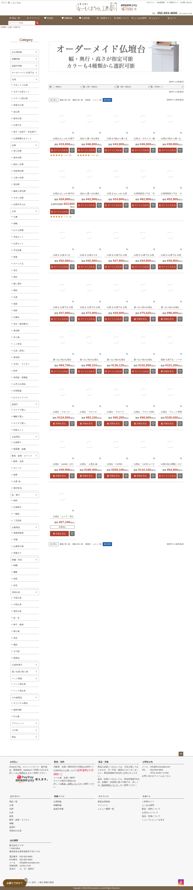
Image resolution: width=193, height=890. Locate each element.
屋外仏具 (17, 611)
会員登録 (161, 2)
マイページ (33, 18)
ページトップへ (181, 754)
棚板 (15, 572)
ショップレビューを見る (153, 820)
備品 (15, 644)
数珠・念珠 (18, 461)
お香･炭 (17, 481)
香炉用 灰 (17, 488)
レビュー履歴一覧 (106, 809)
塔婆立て (17, 553)
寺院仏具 (16, 592)
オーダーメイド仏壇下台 (23, 72)
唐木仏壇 (17, 118)
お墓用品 (16, 527)
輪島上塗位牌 (19, 191)
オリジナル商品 (20, 703)
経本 (15, 370)
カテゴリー (15, 796)
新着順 (87, 100)
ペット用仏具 (19, 691)
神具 (15, 579)
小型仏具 (17, 604)
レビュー (154, 18)
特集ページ (59, 796)
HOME (3, 27)
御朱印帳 (17, 710)
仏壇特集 (84, 18)
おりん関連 (18, 230)
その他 (16, 651)
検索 (37, 23)
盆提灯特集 (17, 66)
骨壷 (15, 257)
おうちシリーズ (20, 397)
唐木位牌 (17, 157)
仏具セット (18, 243)
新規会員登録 (104, 801)
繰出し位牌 (18, 164)
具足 (15, 638)
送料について (121, 18)
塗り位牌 (17, 151)
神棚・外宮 (17, 560)
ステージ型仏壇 (20, 98)
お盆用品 (16, 437)
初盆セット (18, 430)
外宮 (15, 585)
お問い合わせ (186, 2)
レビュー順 (97, 100)
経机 (15, 500)
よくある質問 (138, 18)
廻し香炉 (17, 284)
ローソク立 (18, 263)
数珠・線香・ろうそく (19, 820)
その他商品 (17, 697)
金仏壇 (16, 112)
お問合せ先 (148, 762)
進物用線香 (18, 533)
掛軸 (15, 223)
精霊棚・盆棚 (19, 449)
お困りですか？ (15, 883)
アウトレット (18, 723)
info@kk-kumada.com (160, 767)
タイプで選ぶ (19, 410)
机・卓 (16, 618)
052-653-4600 (156, 770)
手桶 (15, 539)
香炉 (15, 277)
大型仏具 (17, 598)
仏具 (14, 211)
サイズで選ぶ (19, 423)
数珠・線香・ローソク (22, 456)
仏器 (15, 297)
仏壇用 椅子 (17, 665)
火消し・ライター (21, 364)
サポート (147, 796)
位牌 (14, 145)
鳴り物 (16, 631)
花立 (15, 270)
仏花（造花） (19, 350)
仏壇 (9, 27)
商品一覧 (14, 18)
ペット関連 (17, 678)
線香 (15, 475)
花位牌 (16, 184)
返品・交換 (103, 762)
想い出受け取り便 (20, 671)
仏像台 (16, 317)
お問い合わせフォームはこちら (156, 776)
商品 (14, 737)
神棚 (15, 565)
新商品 (16, 658)
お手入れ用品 (19, 384)
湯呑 (15, 304)
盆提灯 (15, 404)
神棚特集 (67, 18)
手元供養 (17, 250)
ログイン (151, 2)
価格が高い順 (77, 100)
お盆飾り (17, 442)
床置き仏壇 (18, 105)
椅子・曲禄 (18, 624)
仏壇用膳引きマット (22, 138)
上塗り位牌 (18, 177)
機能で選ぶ (18, 416)
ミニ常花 (17, 344)
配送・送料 (59, 762)
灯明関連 (17, 391)
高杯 (15, 310)
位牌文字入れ (19, 204)
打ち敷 (16, 716)
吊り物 (16, 337)
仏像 (15, 217)
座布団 (16, 357)
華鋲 (15, 290)
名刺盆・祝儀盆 (20, 377)
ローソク (17, 468)
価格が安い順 (65, 100)
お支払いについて (150, 812)
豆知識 (48, 18)
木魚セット (18, 237)
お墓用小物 (18, 546)
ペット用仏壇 (19, 684)
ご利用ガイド (173, 2)
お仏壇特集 (17, 52)
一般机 (16, 514)
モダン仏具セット (21, 91)
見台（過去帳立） (21, 324)
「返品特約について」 (110, 785)
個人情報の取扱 (47, 882)
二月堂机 (17, 520)
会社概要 (14, 840)
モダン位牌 (18, 198)
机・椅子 (16, 495)
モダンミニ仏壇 (20, 85)
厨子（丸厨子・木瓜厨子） (25, 132)
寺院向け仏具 (15, 830)
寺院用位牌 (18, 171)
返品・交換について (151, 816)
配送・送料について (71, 784)
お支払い (14, 762)
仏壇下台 (17, 125)
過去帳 (16, 330)
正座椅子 (17, 507)
